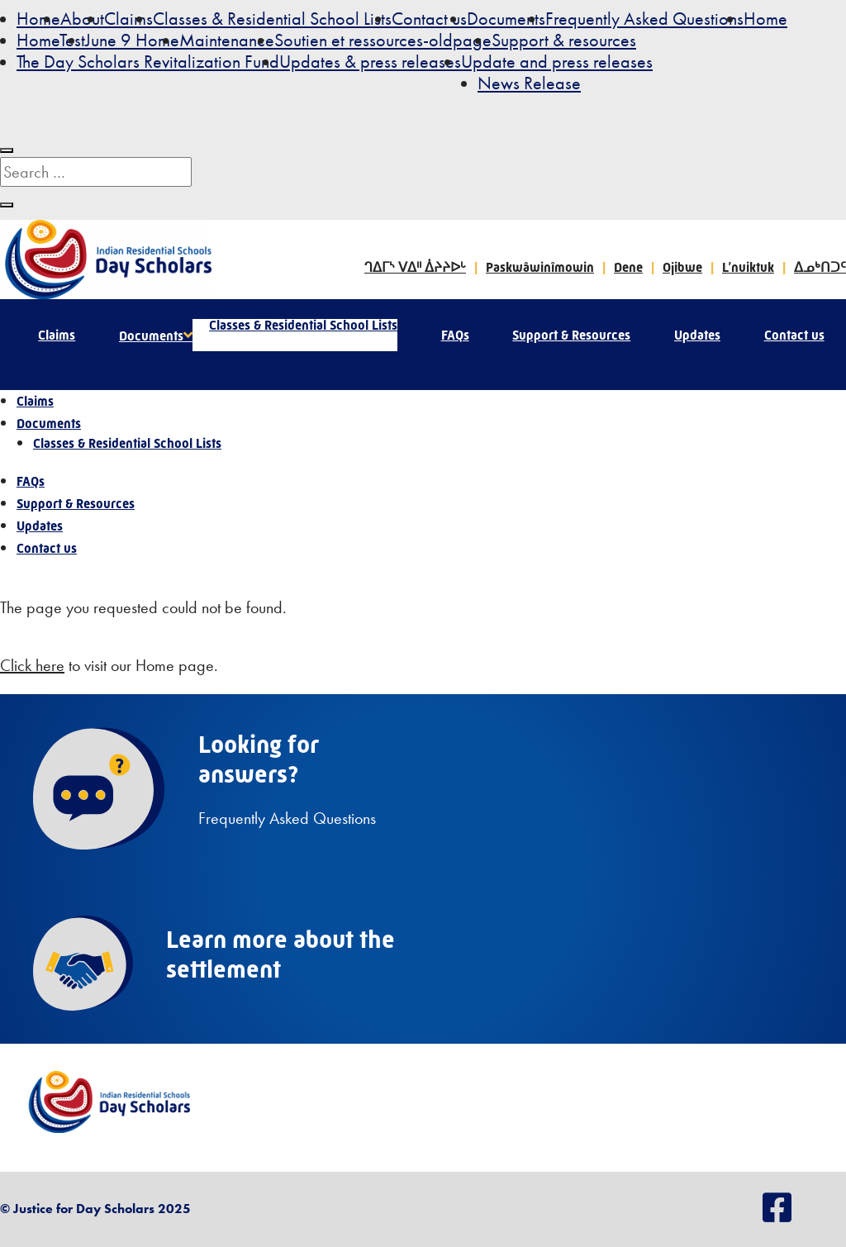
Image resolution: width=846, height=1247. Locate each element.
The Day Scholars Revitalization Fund (148, 62)
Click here (32, 665)
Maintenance (226, 40)
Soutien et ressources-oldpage (383, 40)
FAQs (455, 335)
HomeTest (51, 40)
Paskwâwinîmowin (540, 267)
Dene (628, 267)
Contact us (429, 19)
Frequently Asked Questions (644, 19)
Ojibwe (682, 267)
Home (38, 19)
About (82, 19)
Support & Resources (571, 335)
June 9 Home (132, 40)
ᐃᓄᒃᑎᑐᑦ (820, 267)
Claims (128, 19)
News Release (529, 83)
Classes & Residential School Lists (272, 19)
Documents (506, 19)
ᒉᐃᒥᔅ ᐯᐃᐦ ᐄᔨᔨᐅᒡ (415, 267)
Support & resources (564, 40)
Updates (697, 335)
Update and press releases (557, 62)
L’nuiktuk (748, 267)
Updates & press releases (370, 62)
